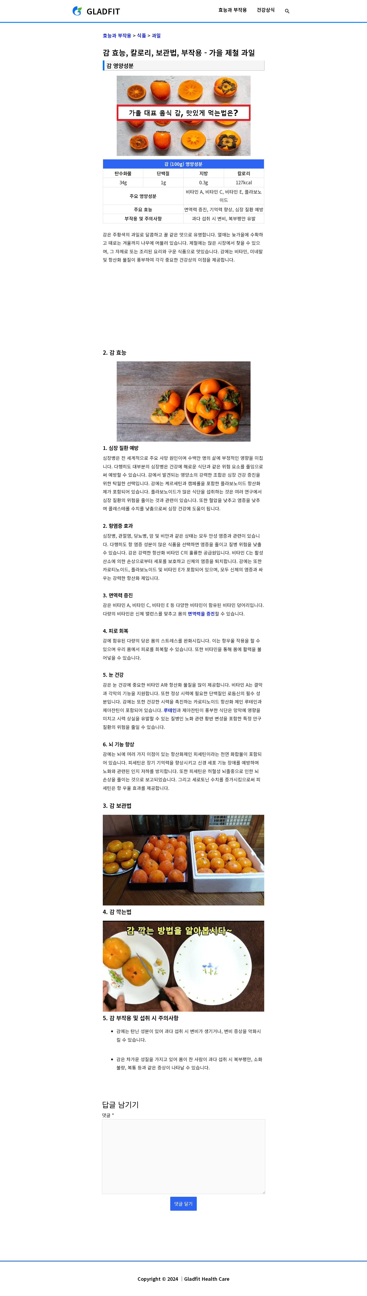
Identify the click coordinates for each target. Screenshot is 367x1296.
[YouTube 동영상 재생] (183, 860)
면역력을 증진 (201, 613)
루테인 (170, 710)
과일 (156, 35)
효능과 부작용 (117, 35)
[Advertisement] (183, 308)
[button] (287, 11)
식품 (141, 35)
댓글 (108, 1115)
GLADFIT (103, 11)
